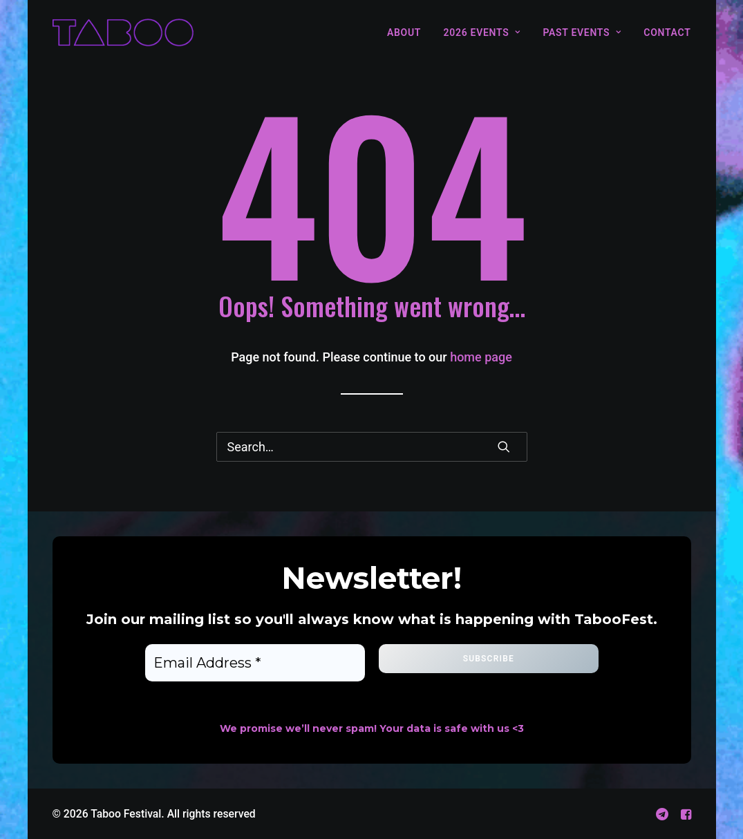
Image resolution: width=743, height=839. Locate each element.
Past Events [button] (582, 32)
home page (481, 357)
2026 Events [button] (482, 32)
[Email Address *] (255, 662)
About (404, 32)
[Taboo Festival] (123, 32)
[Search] (371, 447)
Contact (666, 32)
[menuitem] (409, 32)
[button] (504, 446)
